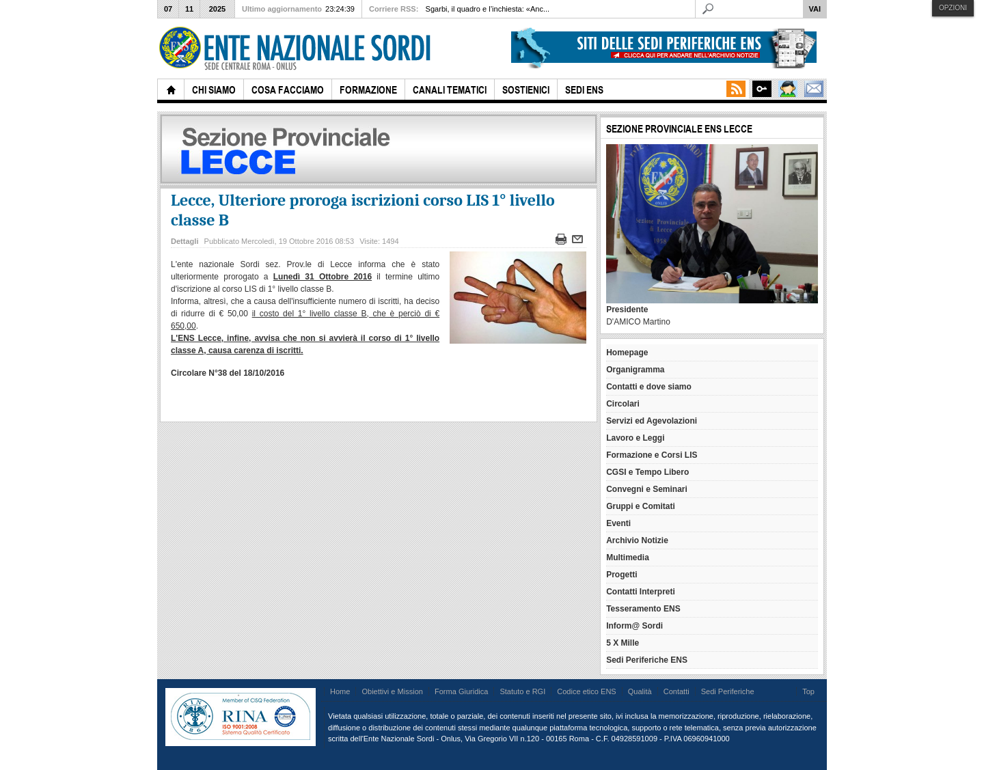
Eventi (618, 523)
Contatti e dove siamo (649, 386)
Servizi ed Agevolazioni (651, 421)
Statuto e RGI (522, 691)
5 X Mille (622, 643)
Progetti (621, 574)
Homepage (627, 352)
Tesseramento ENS (643, 609)
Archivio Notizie (637, 540)
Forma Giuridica (461, 691)
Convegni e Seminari (646, 489)
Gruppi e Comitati (640, 506)
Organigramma (635, 369)
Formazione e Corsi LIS (651, 455)
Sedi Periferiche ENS (646, 660)
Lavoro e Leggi (635, 438)
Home (340, 691)
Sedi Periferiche (727, 691)
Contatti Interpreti (640, 591)
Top (808, 691)
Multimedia (627, 557)
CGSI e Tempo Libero (647, 472)
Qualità (640, 691)
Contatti (676, 691)
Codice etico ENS (586, 691)
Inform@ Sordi (634, 626)
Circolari (623, 404)
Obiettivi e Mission (392, 691)
